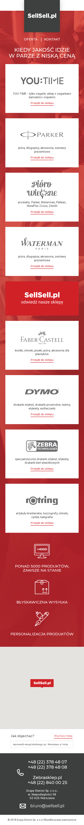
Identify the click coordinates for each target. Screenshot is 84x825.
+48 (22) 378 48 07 (47, 762)
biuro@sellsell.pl (47, 805)
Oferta (31, 39)
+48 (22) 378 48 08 (47, 767)
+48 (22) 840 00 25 (47, 782)
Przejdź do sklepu (42, 103)
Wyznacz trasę (63, 735)
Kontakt (52, 39)
